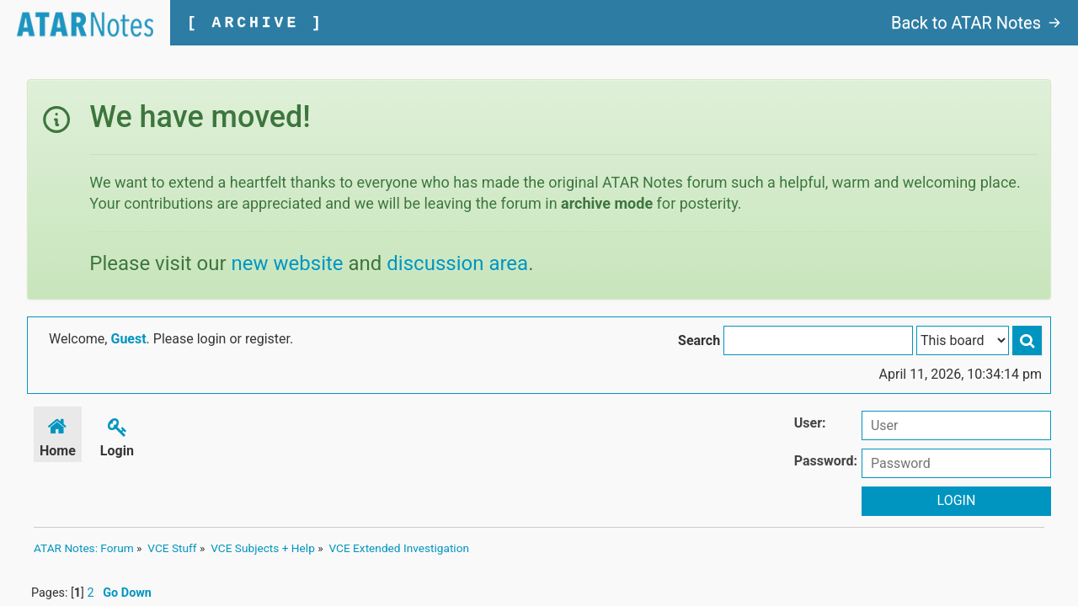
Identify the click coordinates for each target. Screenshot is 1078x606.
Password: (825, 461)
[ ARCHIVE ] (255, 22)
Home (58, 435)
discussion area (457, 263)
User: (810, 423)
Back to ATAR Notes (976, 23)
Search (699, 340)
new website (288, 263)
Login (117, 435)
